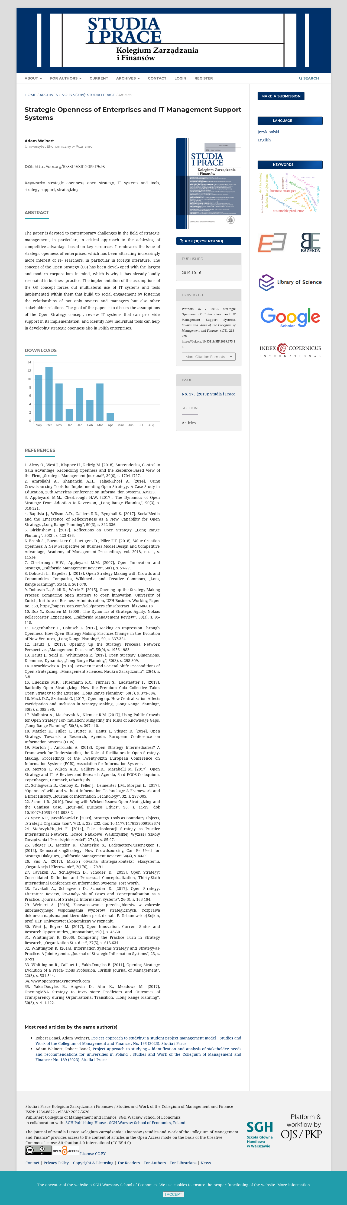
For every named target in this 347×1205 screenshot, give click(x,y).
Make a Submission (281, 96)
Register (203, 78)
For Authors (64, 78)
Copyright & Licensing (93, 1162)
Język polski (268, 131)
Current (99, 78)
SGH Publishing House (86, 1122)
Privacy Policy (56, 1162)
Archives (126, 78)
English (264, 139)
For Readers (129, 1162)
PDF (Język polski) (203, 241)
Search (309, 78)
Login (180, 78)
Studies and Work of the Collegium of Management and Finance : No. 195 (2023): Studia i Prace (138, 1040)
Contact (157, 78)
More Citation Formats (205, 356)
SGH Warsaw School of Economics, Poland (147, 1122)
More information (293, 1184)
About (32, 78)
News (206, 1162)
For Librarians (183, 1162)
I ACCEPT (173, 1194)
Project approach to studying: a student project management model (154, 1038)
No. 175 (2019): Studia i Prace (88, 95)
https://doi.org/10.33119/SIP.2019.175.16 (70, 166)
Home (30, 95)
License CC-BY (93, 1153)
